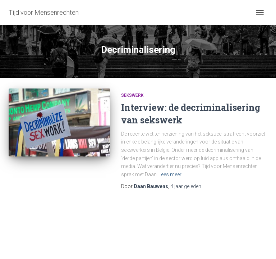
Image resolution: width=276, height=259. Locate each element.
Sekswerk (132, 95)
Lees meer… (171, 174)
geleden (185, 186)
